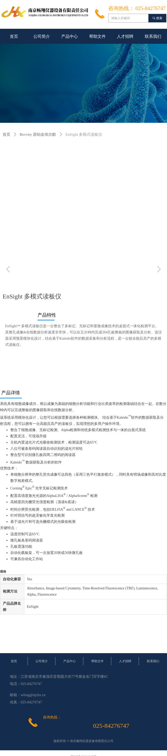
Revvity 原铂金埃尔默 (38, 134)
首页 (6, 134)
